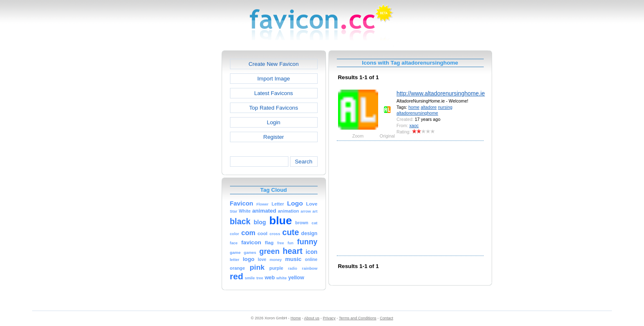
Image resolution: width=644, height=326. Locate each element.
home (413, 107)
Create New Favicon (273, 64)
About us (312, 318)
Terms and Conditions (357, 318)
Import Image (273, 78)
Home (295, 318)
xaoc (414, 125)
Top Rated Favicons (273, 108)
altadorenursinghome (417, 112)
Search (303, 161)
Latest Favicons (273, 93)
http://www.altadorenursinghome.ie (441, 93)
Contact (386, 318)
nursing (445, 107)
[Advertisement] (185, 175)
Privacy (329, 318)
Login (273, 122)
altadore (429, 107)
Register (273, 137)
